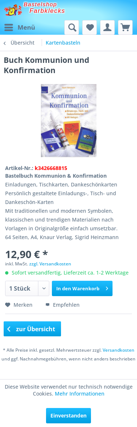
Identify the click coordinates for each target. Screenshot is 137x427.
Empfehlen (62, 304)
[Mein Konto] (107, 27)
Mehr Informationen (79, 393)
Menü (19, 26)
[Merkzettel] (89, 27)
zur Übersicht (31, 329)
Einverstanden (68, 415)
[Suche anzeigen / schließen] (71, 27)
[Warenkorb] (125, 27)
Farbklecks (47, 10)
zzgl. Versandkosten (50, 264)
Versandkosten (118, 350)
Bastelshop (40, 4)
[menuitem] (19, 27)
